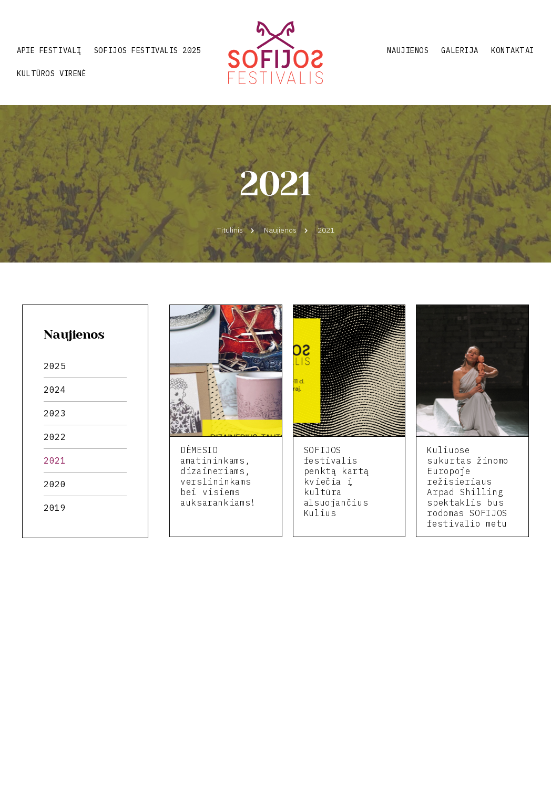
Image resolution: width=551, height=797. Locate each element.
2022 (55, 437)
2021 (55, 460)
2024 (55, 389)
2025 (55, 366)
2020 (55, 484)
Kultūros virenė (51, 73)
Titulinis (230, 230)
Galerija (459, 50)
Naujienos (407, 50)
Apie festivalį (49, 50)
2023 (55, 413)
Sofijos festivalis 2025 (147, 50)
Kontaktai (512, 50)
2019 (55, 507)
